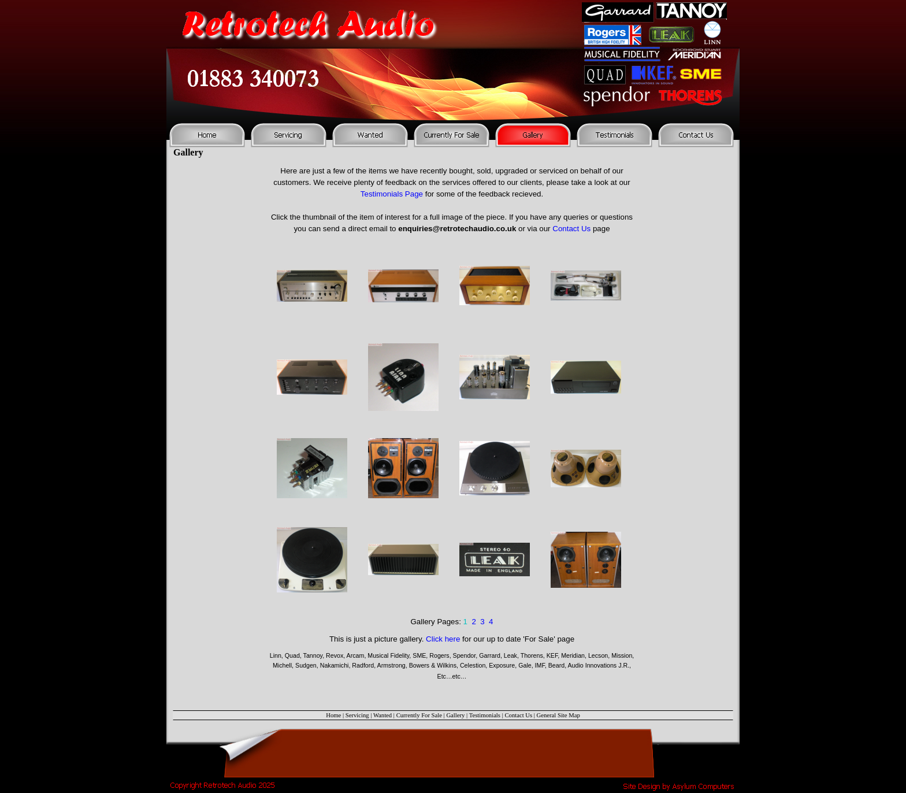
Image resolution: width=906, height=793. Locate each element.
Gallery (455, 715)
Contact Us (571, 228)
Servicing (357, 715)
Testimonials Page (392, 194)
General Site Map (558, 715)
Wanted (382, 715)
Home (333, 715)
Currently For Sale (419, 715)
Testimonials (484, 715)
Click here (443, 639)
